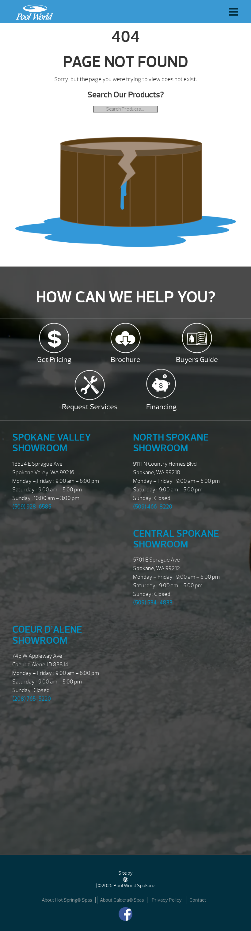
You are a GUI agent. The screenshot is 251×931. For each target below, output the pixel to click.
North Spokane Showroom (171, 442)
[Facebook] (125, 914)
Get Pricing (54, 359)
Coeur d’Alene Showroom (47, 634)
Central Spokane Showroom (176, 539)
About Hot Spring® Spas (67, 900)
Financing (161, 406)
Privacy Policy (167, 900)
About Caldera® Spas (122, 900)
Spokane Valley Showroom (51, 442)
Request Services (90, 406)
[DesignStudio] (125, 879)
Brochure (125, 359)
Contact (197, 900)
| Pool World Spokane (33, 11)
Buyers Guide (197, 359)
